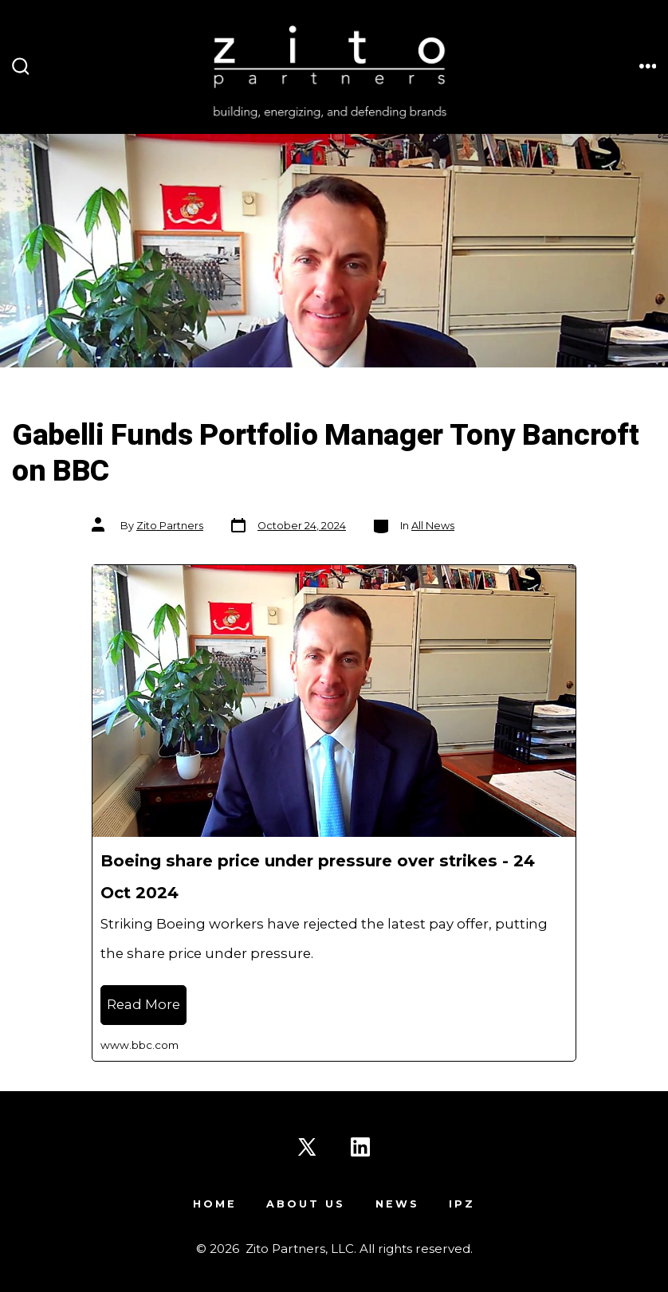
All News (432, 526)
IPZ (462, 1204)
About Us (305, 1204)
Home (215, 1204)
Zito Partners (169, 526)
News (397, 1204)
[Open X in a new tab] (307, 1146)
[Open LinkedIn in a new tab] (360, 1146)
